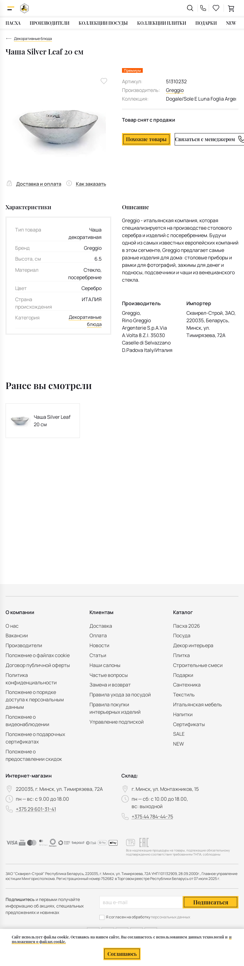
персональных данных (170, 917)
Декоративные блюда (84, 321)
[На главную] (24, 8)
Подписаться (210, 902)
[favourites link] (216, 8)
